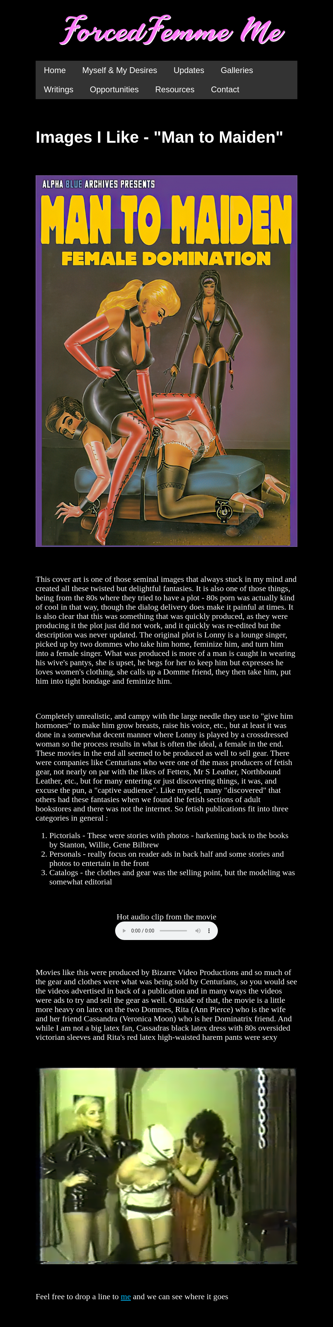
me (126, 1296)
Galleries (237, 70)
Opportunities (114, 89)
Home (55, 70)
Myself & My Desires (119, 70)
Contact (225, 89)
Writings (58, 89)
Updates (189, 70)
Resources (175, 89)
